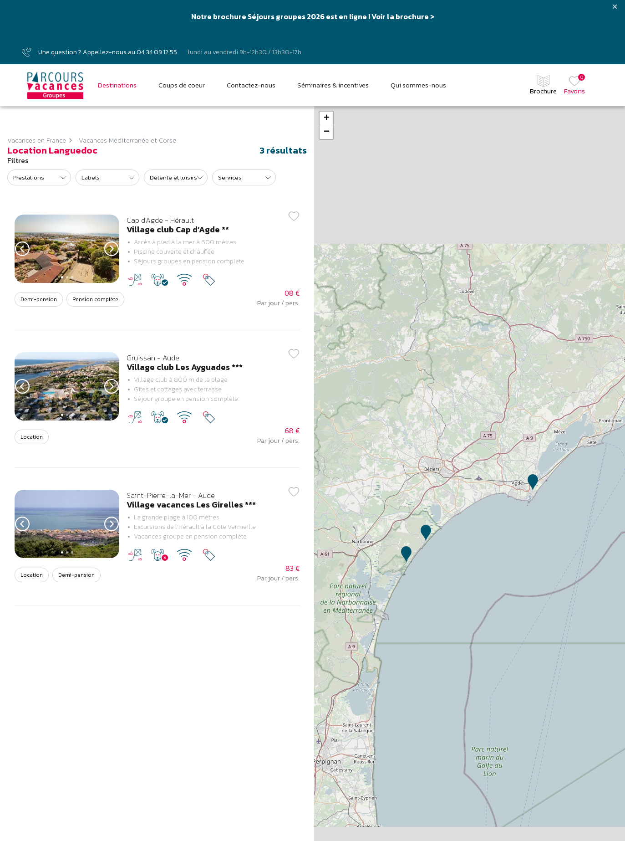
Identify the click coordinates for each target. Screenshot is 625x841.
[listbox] (39, 177)
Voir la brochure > (402, 16)
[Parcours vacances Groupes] (55, 85)
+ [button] (327, 118)
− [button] (327, 132)
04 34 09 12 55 (157, 52)
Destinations (117, 85)
